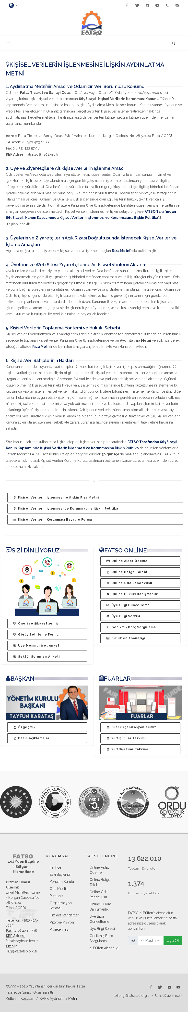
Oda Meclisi (59, 889)
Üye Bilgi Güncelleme (99, 919)
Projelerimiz (59, 929)
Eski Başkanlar (61, 874)
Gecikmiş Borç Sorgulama (101, 938)
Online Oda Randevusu (98, 894)
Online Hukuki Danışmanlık (100, 906)
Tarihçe (55, 867)
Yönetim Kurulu (62, 882)
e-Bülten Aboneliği (104, 948)
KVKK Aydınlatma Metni (58, 998)
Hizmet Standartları (64, 915)
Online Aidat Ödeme (99, 870)
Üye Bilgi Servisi (102, 929)
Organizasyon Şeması (61, 905)
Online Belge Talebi (100, 882)
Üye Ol (173, 940)
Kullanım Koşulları (20, 998)
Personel (57, 896)
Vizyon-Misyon (62, 922)
